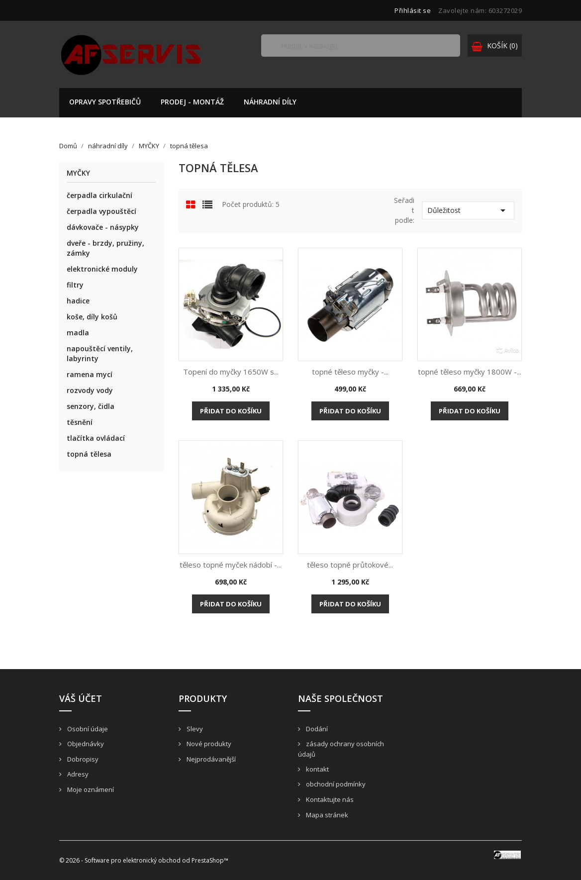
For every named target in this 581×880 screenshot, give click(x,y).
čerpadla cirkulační (99, 195)
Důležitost (468, 210)
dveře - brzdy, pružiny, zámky (105, 248)
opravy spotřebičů (105, 101)
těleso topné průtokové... (350, 565)
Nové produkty (208, 743)
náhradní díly (270, 101)
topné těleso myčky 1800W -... (469, 372)
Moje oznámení (90, 789)
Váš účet (80, 698)
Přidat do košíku (231, 410)
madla (78, 332)
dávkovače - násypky (103, 227)
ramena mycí (89, 374)
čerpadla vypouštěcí (101, 211)
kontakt (316, 769)
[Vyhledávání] (360, 45)
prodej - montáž (192, 101)
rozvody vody (90, 390)
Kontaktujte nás (329, 799)
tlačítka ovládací (96, 438)
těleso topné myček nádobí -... (231, 565)
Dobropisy (82, 759)
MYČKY (78, 173)
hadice (78, 300)
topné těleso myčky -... (350, 372)
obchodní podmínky (335, 784)
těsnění (80, 422)
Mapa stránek (326, 814)
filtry (75, 285)
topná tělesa (89, 454)
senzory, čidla (90, 406)
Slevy (194, 728)
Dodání (316, 728)
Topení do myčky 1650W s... (231, 372)
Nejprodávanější (210, 759)
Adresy (77, 774)
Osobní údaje (87, 728)
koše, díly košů (92, 316)
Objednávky (85, 743)
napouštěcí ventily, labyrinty (100, 353)
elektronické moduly (102, 269)
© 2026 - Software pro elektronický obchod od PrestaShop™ (143, 860)
